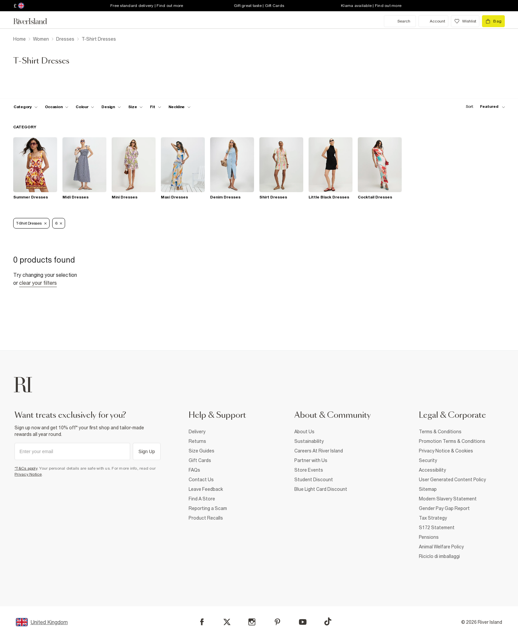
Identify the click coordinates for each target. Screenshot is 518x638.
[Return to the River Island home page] (35, 21)
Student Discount (313, 479)
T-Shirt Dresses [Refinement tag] (31, 223)
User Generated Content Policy (452, 479)
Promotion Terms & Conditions (452, 441)
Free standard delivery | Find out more (146, 5)
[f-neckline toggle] (180, 107)
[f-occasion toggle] (57, 107)
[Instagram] (251, 621)
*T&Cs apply (26, 468)
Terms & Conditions (440, 431)
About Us (304, 431)
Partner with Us (310, 460)
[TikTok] (328, 621)
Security (428, 460)
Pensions (429, 537)
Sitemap (428, 489)
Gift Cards (200, 460)
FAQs (194, 470)
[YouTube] (302, 621)
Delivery (197, 431)
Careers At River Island (318, 450)
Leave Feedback (206, 489)
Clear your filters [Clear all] (38, 283)
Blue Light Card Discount (320, 489)
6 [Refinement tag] (58, 223)
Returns (197, 441)
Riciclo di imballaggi (439, 556)
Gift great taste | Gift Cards (259, 5)
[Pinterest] (277, 621)
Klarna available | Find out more (371, 5)
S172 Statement (437, 527)
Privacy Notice (28, 474)
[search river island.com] (400, 21)
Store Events (308, 470)
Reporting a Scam (208, 508)
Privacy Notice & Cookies (446, 450)
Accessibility (432, 470)
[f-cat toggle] (26, 107)
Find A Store (202, 498)
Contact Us (201, 479)
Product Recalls (206, 518)
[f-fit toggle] (155, 107)
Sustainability (309, 441)
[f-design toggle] (111, 107)
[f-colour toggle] (85, 107)
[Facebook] (202, 621)
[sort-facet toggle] (483, 107)
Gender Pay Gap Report (444, 508)
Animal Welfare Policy (441, 546)
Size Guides (201, 450)
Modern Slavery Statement (448, 498)
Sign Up (146, 451)
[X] (227, 622)
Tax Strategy (433, 518)
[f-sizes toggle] (135, 107)
